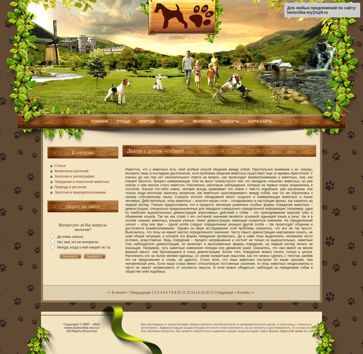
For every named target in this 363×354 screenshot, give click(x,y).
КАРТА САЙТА (260, 121)
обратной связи (291, 331)
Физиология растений (72, 171)
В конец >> (246, 293)
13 (193, 293)
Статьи (60, 166)
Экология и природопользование (80, 192)
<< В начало (116, 293)
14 (197, 293)
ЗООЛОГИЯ (202, 121)
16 (207, 293)
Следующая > (225, 293)
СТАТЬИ (123, 121)
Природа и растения (70, 187)
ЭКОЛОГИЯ (174, 121)
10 (179, 293)
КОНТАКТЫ (229, 121)
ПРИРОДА (147, 121)
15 (202, 293)
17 (212, 293)
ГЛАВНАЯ (99, 121)
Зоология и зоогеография (74, 176)
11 (183, 293)
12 (188, 293)
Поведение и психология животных (82, 182)
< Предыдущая (139, 293)
